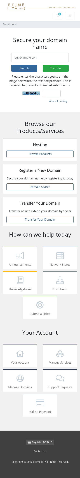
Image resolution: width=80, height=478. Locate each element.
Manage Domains (20, 381)
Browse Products (40, 154)
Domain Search (40, 187)
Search (24, 68)
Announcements (20, 259)
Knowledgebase (20, 283)
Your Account (20, 356)
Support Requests (60, 381)
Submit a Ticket (40, 308)
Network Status (60, 259)
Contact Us (40, 451)
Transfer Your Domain (40, 219)
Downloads (60, 283)
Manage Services (60, 356)
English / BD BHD (40, 442)
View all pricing (58, 101)
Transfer (56, 68)
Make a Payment (40, 406)
